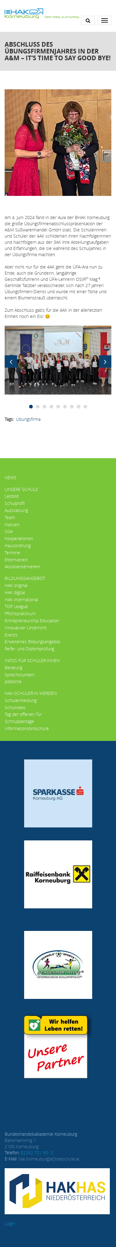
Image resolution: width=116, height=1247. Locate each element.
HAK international (21, 599)
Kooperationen (19, 538)
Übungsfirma (28, 419)
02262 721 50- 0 (37, 1153)
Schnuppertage (19, 721)
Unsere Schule (21, 489)
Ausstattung (16, 510)
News (10, 477)
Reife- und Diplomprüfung (29, 649)
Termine (12, 553)
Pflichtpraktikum (20, 613)
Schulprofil (15, 503)
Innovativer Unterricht (26, 628)
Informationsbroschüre (27, 728)
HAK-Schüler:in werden (31, 693)
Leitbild (12, 496)
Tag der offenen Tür (23, 714)
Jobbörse (13, 681)
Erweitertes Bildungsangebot (32, 642)
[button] (58, 359)
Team (10, 517)
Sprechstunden (19, 675)
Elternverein (16, 560)
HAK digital (15, 592)
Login (10, 1223)
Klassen (12, 524)
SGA (9, 531)
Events (11, 635)
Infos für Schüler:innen (32, 660)
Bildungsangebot (25, 578)
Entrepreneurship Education (32, 621)
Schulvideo (15, 707)
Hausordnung (18, 545)
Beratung (13, 667)
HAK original (16, 585)
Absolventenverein (22, 566)
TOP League (16, 606)
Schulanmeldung (21, 700)
